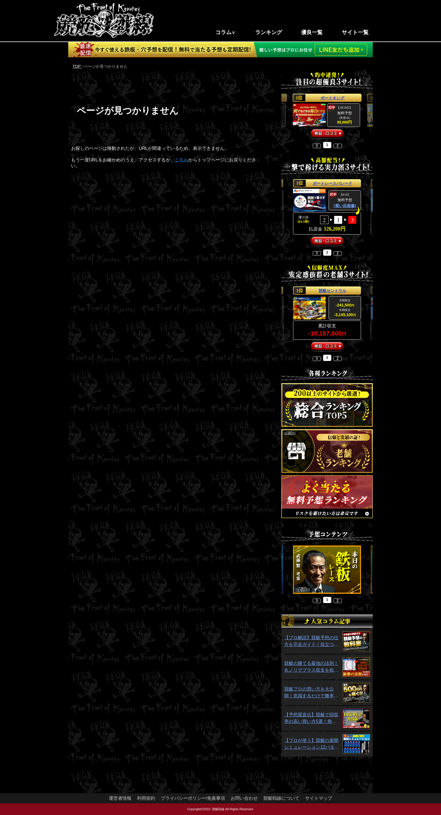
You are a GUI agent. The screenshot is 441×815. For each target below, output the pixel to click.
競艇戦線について (281, 798)
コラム (223, 32)
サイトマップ (318, 798)
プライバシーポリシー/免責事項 (193, 798)
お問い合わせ (244, 798)
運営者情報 (120, 798)
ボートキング (332, 98)
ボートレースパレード (332, 183)
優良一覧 (312, 32)
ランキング (268, 32)
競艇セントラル (332, 290)
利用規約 (146, 798)
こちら (181, 159)
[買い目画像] (345, 206)
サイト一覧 (355, 32)
